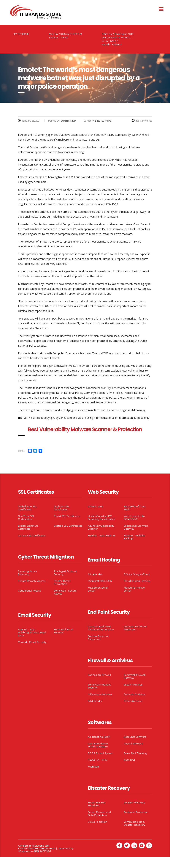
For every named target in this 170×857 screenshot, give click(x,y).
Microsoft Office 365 (100, 580)
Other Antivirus (133, 700)
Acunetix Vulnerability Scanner (101, 527)
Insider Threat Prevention (62, 582)
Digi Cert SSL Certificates (62, 508)
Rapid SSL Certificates (67, 516)
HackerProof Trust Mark (134, 508)
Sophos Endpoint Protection (98, 638)
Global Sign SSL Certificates (27, 508)
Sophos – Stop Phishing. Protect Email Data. (32, 632)
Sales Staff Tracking (135, 753)
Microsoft (93, 766)
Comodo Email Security (32, 642)
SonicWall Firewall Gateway (135, 676)
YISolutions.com (40, 845)
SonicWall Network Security (99, 686)
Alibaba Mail (95, 574)
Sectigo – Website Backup (134, 537)
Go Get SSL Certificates (32, 535)
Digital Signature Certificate (28, 527)
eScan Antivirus (133, 684)
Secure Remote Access (32, 580)
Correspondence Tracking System (98, 745)
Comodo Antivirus (134, 694)
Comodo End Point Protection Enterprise (101, 628)
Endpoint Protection (136, 812)
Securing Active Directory (27, 573)
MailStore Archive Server (134, 589)
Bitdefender (95, 700)
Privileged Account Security (65, 573)
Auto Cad (129, 759)
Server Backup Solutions (96, 804)
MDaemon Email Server (98, 589)
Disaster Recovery (134, 802)
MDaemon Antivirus (100, 694)
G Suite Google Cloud (136, 574)
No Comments (142, 120)
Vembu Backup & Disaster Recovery (134, 823)
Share (21, 450)
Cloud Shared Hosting (137, 580)
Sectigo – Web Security (101, 535)
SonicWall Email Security (63, 631)
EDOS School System (100, 753)
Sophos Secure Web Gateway (136, 527)
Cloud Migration (97, 821)
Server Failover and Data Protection (99, 814)
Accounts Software (135, 736)
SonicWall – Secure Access (65, 592)
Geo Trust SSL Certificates (26, 518)
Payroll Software (133, 743)
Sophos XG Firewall (99, 674)
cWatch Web (95, 506)
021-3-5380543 (21, 34)
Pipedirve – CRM (98, 759)
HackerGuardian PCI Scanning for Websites (101, 518)
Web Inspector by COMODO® (134, 518)
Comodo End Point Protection (135, 628)
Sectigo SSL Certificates (68, 525)
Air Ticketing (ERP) (99, 736)
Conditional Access (29, 590)
